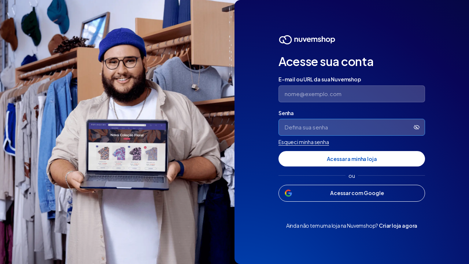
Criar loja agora (398, 225)
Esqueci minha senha (303, 142)
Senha (286, 113)
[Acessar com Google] (351, 193)
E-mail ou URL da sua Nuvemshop (319, 79)
